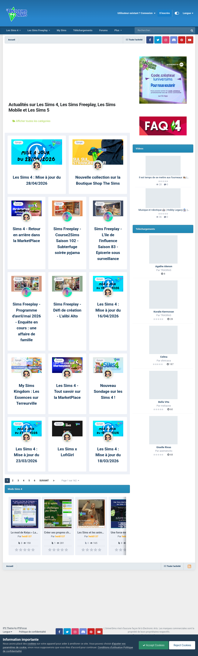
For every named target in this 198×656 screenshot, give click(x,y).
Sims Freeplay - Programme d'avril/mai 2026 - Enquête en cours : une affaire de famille (26, 322)
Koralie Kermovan (164, 311)
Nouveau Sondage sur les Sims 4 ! (108, 391)
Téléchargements (82, 30)
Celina (163, 356)
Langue (188, 13)
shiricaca (166, 360)
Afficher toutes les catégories (31, 121)
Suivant (44, 480)
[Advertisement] (67, 71)
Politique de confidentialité (32, 632)
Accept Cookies (153, 645)
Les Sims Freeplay (37, 30)
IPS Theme (8, 628)
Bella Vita (163, 401)
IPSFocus (22, 628)
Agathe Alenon (163, 266)
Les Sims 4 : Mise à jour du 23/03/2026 (26, 455)
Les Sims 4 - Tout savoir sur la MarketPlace (67, 391)
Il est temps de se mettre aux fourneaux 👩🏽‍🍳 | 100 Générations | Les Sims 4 (163, 177)
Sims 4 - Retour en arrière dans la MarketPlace (26, 235)
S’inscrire (164, 13)
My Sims (61, 30)
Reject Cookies (182, 645)
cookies (31, 643)
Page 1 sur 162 (70, 480)
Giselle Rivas (163, 447)
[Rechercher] (151, 30)
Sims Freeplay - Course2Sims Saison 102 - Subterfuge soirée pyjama (67, 241)
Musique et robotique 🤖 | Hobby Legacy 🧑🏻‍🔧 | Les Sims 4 (163, 210)
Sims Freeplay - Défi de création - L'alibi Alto (67, 310)
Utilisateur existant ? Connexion (137, 13)
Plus (117, 30)
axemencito (166, 450)
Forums (103, 30)
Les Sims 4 (12, 30)
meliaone (166, 405)
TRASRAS (166, 270)
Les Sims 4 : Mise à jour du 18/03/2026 (108, 455)
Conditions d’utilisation (110, 647)
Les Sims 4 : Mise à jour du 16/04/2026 (108, 310)
